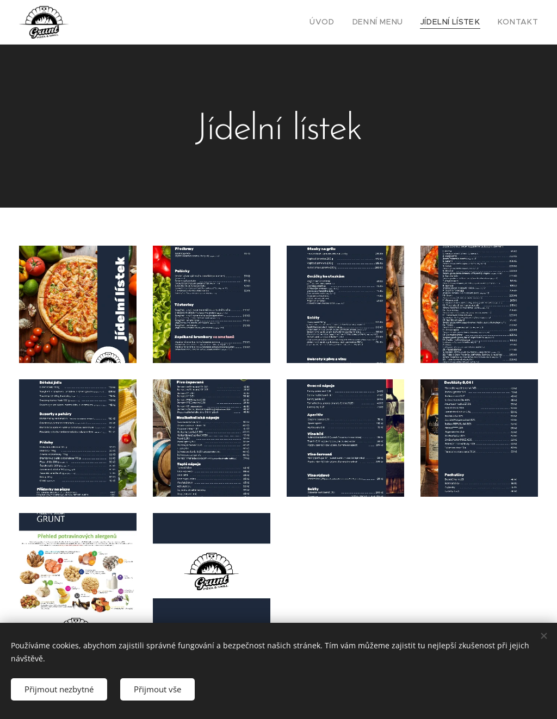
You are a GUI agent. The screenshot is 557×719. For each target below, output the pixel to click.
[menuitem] (343, 22)
